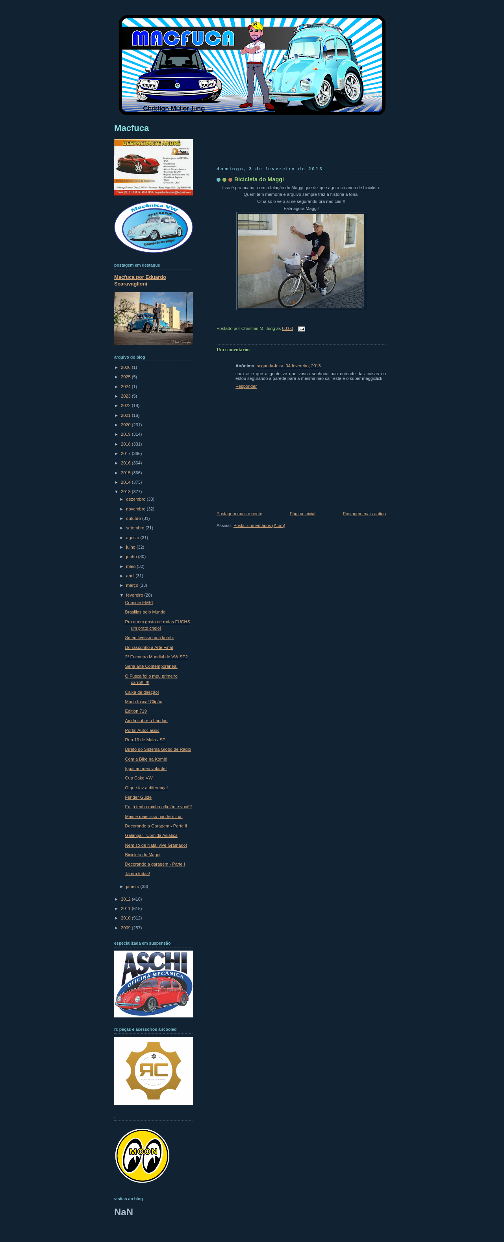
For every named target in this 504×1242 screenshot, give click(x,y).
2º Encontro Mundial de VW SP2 (156, 656)
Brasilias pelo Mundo (145, 612)
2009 (126, 927)
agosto (133, 537)
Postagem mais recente (239, 513)
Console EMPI (139, 602)
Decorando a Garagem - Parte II (156, 826)
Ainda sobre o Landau (146, 720)
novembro (136, 509)
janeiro (133, 886)
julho (131, 547)
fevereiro (135, 595)
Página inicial (302, 513)
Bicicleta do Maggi (259, 179)
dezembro (136, 499)
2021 (126, 415)
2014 (126, 482)
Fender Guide (138, 797)
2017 (126, 453)
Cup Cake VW (139, 778)
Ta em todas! (137, 873)
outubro (134, 518)
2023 (126, 396)
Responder (246, 386)
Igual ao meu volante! (146, 768)
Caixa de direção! (142, 692)
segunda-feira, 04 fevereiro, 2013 (289, 365)
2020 (126, 424)
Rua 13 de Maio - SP (145, 739)
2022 (126, 405)
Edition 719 (136, 711)
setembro (135, 527)
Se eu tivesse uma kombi (149, 637)
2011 (126, 908)
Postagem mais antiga (364, 513)
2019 (126, 434)
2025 (126, 376)
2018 (126, 444)
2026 (126, 367)
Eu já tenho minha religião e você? (158, 806)
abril (130, 575)
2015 (126, 472)
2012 (126, 899)
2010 (126, 918)
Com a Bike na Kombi (146, 759)
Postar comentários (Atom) (259, 525)
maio (131, 566)
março (132, 585)
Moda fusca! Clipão (144, 701)
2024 (126, 386)
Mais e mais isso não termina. (154, 816)
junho (132, 556)
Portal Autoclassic (142, 730)
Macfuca (131, 128)
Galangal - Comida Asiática (151, 835)
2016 (126, 463)
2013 (126, 491)
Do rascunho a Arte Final (149, 647)
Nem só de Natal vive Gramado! (156, 845)
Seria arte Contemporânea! (151, 666)
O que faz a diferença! (146, 787)
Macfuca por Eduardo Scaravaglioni (140, 280)
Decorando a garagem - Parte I (155, 864)
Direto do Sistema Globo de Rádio (158, 749)
